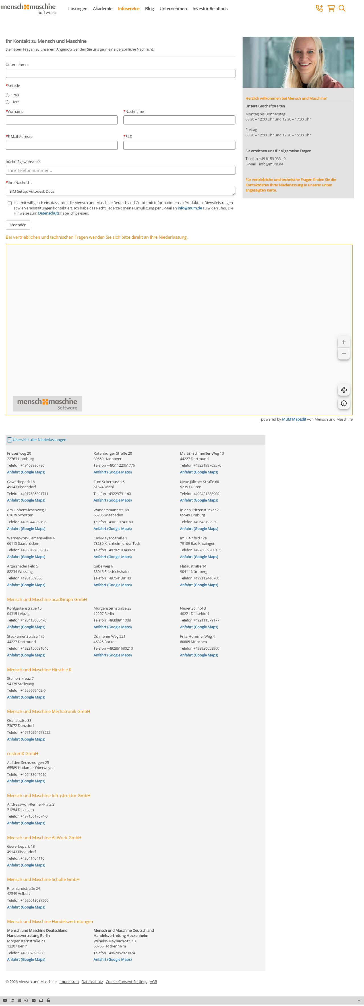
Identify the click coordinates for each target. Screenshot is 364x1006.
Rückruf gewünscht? (23, 161)
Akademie (102, 8)
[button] (48, 1000)
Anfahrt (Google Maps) (26, 472)
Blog (149, 8)
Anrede (14, 85)
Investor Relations (210, 8)
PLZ (128, 136)
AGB (153, 981)
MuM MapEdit (294, 419)
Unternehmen (173, 8)
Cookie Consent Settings (126, 981)
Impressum (69, 981)
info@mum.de (190, 208)
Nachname (134, 111)
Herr (15, 101)
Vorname (15, 111)
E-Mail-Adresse (20, 136)
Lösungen (77, 8)
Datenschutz (48, 213)
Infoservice (128, 8)
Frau (15, 94)
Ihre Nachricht (20, 182)
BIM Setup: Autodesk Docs (120, 191)
